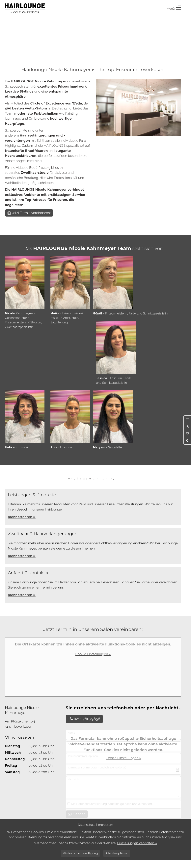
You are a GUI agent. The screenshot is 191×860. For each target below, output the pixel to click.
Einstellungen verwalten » (137, 843)
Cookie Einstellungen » (93, 654)
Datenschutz (86, 825)
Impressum (105, 825)
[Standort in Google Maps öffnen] (187, 440)
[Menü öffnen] (187, 419)
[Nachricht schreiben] (187, 433)
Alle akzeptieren (116, 853)
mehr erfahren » (22, 556)
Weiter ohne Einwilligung (80, 853)
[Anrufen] (187, 426)
